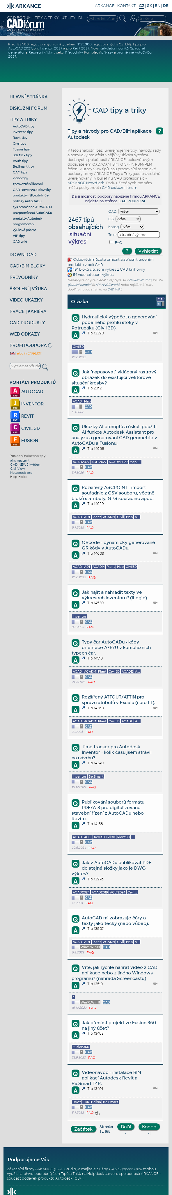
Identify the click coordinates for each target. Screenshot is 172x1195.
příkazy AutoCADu (27, 201)
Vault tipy (20, 161)
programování (23, 224)
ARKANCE (105, 5)
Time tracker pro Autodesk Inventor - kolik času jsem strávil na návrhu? (112, 752)
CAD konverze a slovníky (31, 190)
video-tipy (20, 178)
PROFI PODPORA (28, 345)
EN (157, 5)
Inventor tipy (23, 132)
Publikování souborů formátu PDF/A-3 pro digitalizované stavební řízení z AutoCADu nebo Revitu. (108, 810)
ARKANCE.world (107, 285)
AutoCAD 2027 (20, 48)
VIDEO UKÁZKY (26, 300)
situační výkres (103, 269)
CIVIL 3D (25, 428)
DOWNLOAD (23, 254)
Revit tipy (20, 138)
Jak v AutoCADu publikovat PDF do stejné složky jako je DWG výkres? (111, 868)
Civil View (17, 469)
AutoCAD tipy (23, 126)
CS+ (78, 1178)
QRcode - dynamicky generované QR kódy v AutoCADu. (118, 545)
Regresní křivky (41, 52)
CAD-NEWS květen (25, 464)
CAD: (112, 211)
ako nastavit (19, 460)
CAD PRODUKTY (27, 322)
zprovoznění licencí (27, 184)
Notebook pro (21, 473)
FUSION (24, 440)
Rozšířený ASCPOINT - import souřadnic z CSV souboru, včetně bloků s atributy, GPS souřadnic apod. (113, 493)
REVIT (22, 416)
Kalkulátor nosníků (114, 48)
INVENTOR (27, 404)
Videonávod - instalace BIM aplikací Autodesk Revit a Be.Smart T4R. (106, 1078)
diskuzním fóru (140, 280)
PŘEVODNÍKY (24, 277)
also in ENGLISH (26, 353)
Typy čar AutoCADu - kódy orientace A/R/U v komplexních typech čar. (111, 647)
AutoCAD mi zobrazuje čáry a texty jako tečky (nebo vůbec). (115, 920)
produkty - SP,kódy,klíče (30, 195)
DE (166, 5)
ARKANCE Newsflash (86, 183)
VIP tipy (18, 236)
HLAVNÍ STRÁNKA (29, 97)
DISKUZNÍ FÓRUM (28, 108)
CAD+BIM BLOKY (27, 266)
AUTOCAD (26, 391)
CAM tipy (20, 172)
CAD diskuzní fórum (119, 187)
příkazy (107, 52)
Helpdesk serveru (102, 1173)
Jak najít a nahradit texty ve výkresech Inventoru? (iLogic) (114, 594)
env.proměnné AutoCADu (32, 213)
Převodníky (74, 52)
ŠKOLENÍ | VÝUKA (28, 288)
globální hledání (79, 285)
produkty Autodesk (27, 219)
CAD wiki (20, 242)
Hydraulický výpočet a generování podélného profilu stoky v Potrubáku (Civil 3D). (114, 322)
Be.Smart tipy (23, 166)
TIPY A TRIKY (23, 119)
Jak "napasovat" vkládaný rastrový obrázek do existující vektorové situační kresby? (114, 377)
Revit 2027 (80, 48)
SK (149, 5)
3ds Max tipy (22, 155)
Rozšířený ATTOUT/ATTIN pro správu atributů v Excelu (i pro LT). (118, 699)
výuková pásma (24, 230)
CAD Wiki (114, 289)
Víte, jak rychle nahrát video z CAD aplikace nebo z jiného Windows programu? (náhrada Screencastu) (114, 972)
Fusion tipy (21, 149)
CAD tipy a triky (107, 110)
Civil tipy (19, 143)
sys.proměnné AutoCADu (32, 207)
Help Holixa (19, 477)
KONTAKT (126, 5)
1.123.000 (84, 44)
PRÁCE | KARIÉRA (28, 311)
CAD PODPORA (132, 201)
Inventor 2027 (51, 48)
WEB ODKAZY (25, 334)
